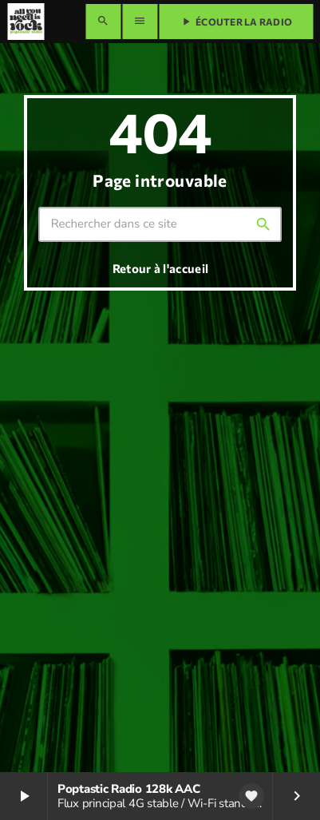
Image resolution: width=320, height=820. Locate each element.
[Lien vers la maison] (25, 21)
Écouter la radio (236, 21)
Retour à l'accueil (160, 268)
